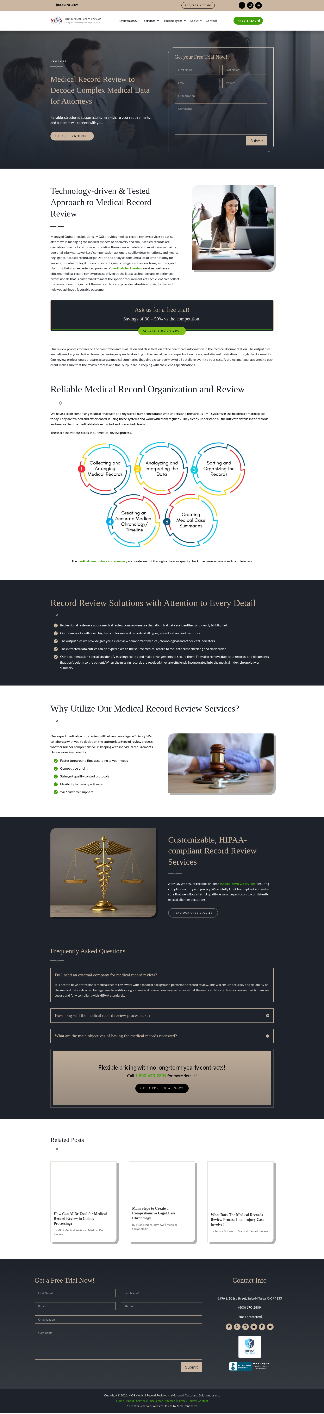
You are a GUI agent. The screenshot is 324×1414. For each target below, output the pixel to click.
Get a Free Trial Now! (161, 1089)
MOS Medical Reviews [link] (71, 1231)
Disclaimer (156, 1402)
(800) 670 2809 (67, 5)
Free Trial (247, 20)
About (194, 21)
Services (149, 21)
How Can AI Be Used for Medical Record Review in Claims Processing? (80, 1220)
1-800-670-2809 (151, 1077)
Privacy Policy (186, 1402)
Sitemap (170, 1402)
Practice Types (172, 21)
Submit (256, 140)
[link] (126, 268)
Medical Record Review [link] (253, 1232)
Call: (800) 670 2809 (72, 136)
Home (120, 1402)
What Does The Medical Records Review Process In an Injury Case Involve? (237, 1221)
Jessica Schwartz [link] (225, 1232)
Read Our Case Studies (196, 913)
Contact (211, 21)
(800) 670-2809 (249, 1309)
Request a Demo (198, 5)
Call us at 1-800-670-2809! (162, 331)
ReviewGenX (128, 21)
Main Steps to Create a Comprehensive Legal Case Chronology (153, 1214)
